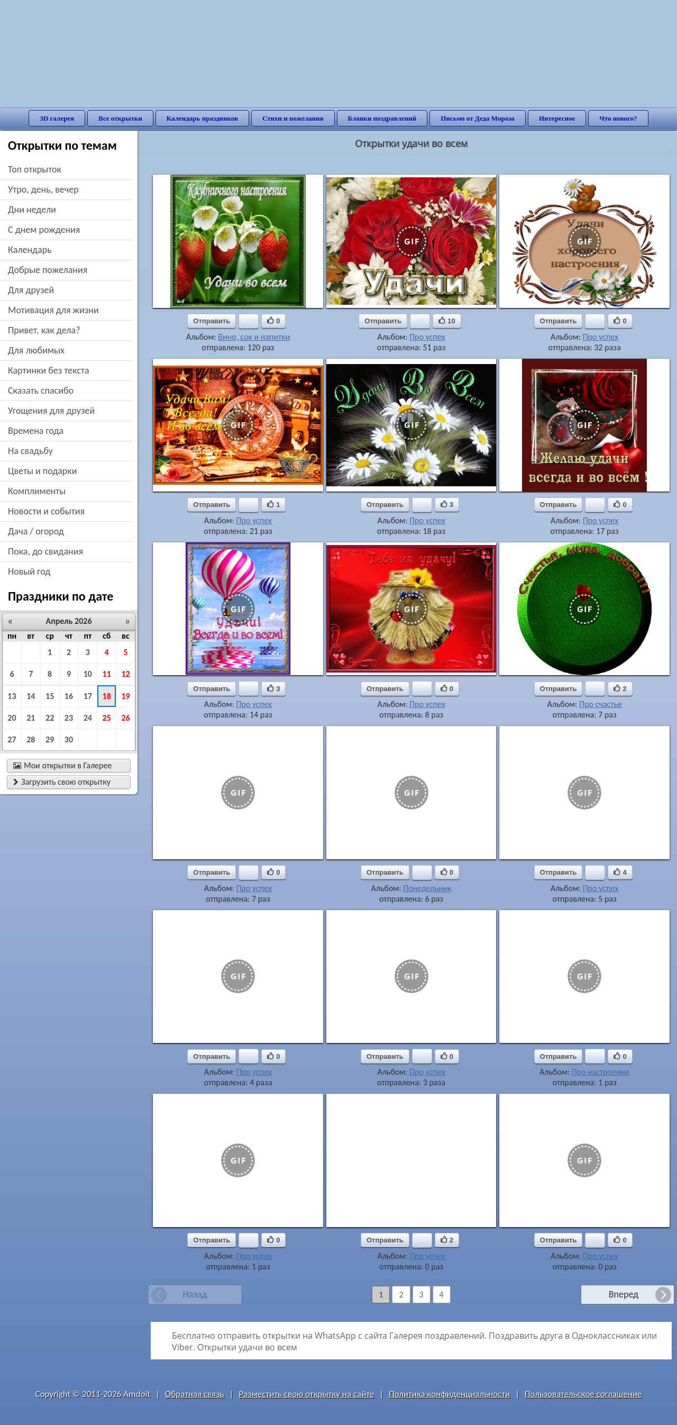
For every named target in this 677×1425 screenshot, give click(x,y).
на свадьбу (30, 451)
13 (11, 696)
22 (49, 718)
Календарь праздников (202, 118)
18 (107, 696)
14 (30, 696)
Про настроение (601, 1072)
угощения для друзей (51, 410)
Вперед (623, 1294)
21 (30, 718)
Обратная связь (194, 1394)
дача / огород (36, 531)
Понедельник (427, 888)
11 (107, 674)
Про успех (427, 337)
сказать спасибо (41, 390)
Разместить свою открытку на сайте (306, 1394)
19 (125, 696)
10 (88, 674)
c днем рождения (44, 229)
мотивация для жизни (53, 310)
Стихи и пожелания (293, 118)
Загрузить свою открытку (62, 782)
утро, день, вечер (43, 189)
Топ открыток (34, 169)
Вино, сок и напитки (254, 337)
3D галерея (57, 118)
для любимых (36, 350)
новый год (29, 571)
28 (30, 739)
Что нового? (618, 118)
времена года (35, 431)
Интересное (557, 118)
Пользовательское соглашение (583, 1394)
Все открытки (120, 118)
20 (11, 718)
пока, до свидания (45, 551)
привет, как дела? (44, 330)
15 (49, 696)
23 (69, 718)
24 (88, 718)
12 (125, 674)
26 (125, 718)
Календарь (30, 250)
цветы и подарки (42, 471)
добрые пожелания (47, 270)
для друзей (31, 290)
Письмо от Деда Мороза (478, 118)
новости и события (46, 511)
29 (49, 739)
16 (69, 696)
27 (11, 739)
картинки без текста (48, 370)
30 (69, 739)
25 (107, 718)
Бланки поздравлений (382, 118)
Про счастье (600, 704)
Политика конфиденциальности (449, 1394)
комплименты (37, 491)
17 (88, 696)
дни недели (32, 209)
